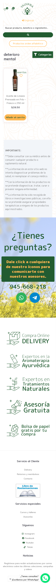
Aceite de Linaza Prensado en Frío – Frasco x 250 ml (15, 99)
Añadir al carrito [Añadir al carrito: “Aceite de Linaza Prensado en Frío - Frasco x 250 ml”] (15, 117)
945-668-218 (28, 286)
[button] (42, 54)
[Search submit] (28, 34)
